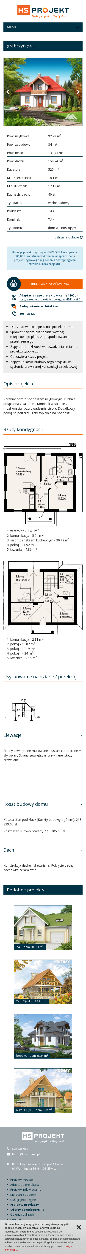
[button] (8, 91)
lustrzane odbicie (68, 237)
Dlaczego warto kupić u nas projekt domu (41, 326)
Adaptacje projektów (24, 1185)
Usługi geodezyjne (23, 1200)
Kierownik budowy (23, 1194)
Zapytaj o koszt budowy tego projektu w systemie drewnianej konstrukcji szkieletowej (43, 364)
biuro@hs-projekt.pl (26, 1154)
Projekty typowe (21, 1179)
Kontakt (15, 1219)
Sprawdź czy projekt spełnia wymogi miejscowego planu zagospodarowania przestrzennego (39, 336)
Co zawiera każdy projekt (29, 356)
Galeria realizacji (22, 1214)
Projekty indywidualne (25, 1189)
